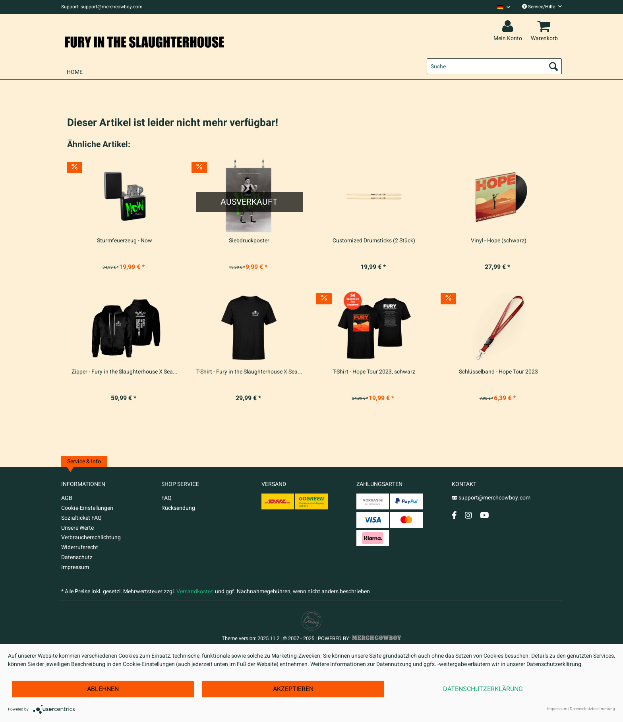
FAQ (166, 498)
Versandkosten (195, 591)
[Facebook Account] (454, 515)
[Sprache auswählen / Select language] (503, 7)
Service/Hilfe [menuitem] (542, 6)
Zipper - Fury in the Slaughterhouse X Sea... (125, 372)
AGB (66, 498)
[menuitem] (501, 7)
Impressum (75, 567)
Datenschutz (77, 557)
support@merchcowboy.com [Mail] (491, 498)
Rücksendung (178, 508)
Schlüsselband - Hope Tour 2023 (498, 372)
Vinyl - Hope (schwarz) (498, 241)
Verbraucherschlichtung (91, 537)
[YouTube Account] (484, 515)
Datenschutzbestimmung (592, 709)
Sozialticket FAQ (81, 518)
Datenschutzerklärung (483, 689)
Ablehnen (103, 689)
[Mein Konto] (509, 27)
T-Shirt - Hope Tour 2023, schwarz (374, 372)
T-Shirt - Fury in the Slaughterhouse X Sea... (249, 372)
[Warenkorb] (545, 27)
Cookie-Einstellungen (87, 508)
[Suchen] (553, 66)
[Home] (74, 72)
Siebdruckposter (249, 241)
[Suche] (494, 66)
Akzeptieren (293, 689)
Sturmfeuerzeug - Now (124, 241)
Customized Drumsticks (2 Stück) (374, 241)
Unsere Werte (77, 528)
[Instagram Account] (468, 515)
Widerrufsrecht (79, 547)
